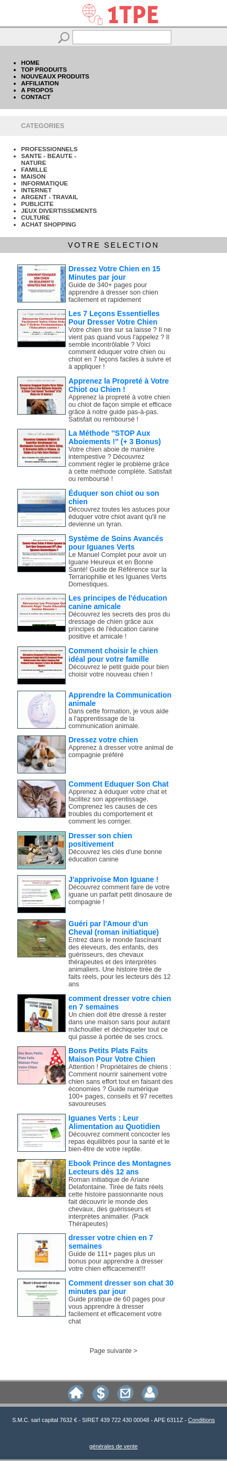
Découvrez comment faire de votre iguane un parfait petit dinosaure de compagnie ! (120, 895)
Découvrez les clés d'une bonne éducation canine (115, 855)
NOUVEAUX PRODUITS (55, 76)
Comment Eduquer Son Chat (118, 784)
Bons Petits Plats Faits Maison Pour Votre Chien (111, 1054)
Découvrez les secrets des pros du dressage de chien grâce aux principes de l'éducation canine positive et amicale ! (119, 625)
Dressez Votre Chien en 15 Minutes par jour (114, 272)
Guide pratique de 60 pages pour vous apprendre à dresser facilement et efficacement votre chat (116, 1310)
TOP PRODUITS (44, 69)
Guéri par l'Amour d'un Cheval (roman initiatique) (113, 927)
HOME (30, 62)
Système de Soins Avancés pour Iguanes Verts (115, 542)
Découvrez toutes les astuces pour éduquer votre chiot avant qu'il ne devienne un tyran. (119, 517)
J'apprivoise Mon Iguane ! (113, 879)
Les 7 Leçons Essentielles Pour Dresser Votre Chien (114, 317)
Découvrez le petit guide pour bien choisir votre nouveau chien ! (118, 670)
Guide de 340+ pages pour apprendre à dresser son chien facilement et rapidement (113, 292)
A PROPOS (37, 89)
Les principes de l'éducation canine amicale (117, 602)
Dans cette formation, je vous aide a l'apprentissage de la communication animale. (118, 719)
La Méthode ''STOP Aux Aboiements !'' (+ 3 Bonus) (114, 437)
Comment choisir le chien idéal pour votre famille (113, 654)
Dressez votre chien (103, 740)
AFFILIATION (40, 83)
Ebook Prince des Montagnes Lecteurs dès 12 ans (119, 1167)
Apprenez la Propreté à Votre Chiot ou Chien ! (118, 385)
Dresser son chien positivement (100, 839)
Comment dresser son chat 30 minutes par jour (120, 1287)
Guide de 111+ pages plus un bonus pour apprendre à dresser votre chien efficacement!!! (115, 1261)
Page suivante (111, 1351)
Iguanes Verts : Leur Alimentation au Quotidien (114, 1122)
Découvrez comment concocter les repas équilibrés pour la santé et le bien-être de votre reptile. (119, 1142)
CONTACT (35, 96)
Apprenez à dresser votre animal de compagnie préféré (120, 751)
